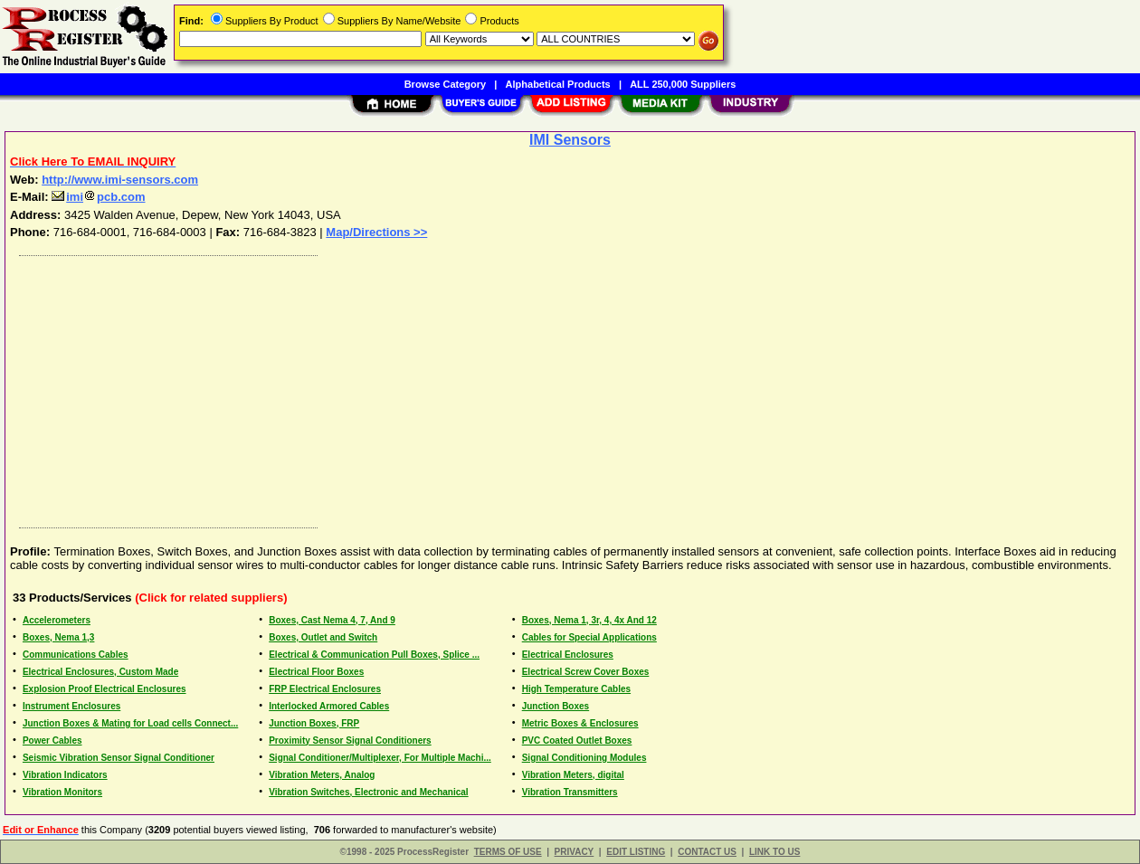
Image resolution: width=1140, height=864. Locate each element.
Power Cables (52, 740)
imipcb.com (98, 197)
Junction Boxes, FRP (314, 723)
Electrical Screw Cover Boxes (586, 672)
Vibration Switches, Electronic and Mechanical (368, 792)
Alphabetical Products (558, 84)
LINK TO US (774, 852)
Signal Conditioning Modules (584, 758)
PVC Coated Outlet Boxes (577, 740)
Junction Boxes (555, 706)
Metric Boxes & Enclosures (580, 723)
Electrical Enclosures (567, 655)
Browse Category (445, 84)
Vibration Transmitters (570, 792)
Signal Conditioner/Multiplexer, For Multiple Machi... (380, 758)
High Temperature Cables (576, 689)
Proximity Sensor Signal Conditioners (350, 740)
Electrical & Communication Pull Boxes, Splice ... (374, 655)
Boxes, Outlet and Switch (323, 637)
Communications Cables (75, 655)
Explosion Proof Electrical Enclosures (104, 689)
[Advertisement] (554, 387)
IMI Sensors (570, 139)
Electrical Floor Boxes (316, 672)
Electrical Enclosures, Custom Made (100, 672)
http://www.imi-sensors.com (120, 179)
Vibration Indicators (65, 775)
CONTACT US (707, 852)
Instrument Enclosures (71, 706)
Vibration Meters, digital (573, 775)
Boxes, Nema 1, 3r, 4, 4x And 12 (589, 620)
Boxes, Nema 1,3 (59, 637)
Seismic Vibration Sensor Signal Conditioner (118, 758)
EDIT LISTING (635, 852)
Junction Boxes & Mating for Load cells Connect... (130, 723)
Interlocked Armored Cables (329, 706)
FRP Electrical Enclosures (325, 689)
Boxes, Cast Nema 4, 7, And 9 (332, 620)
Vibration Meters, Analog (322, 775)
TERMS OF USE (508, 852)
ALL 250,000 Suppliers (683, 84)
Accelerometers (56, 620)
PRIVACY (574, 852)
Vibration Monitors (62, 792)
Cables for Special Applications (589, 637)
